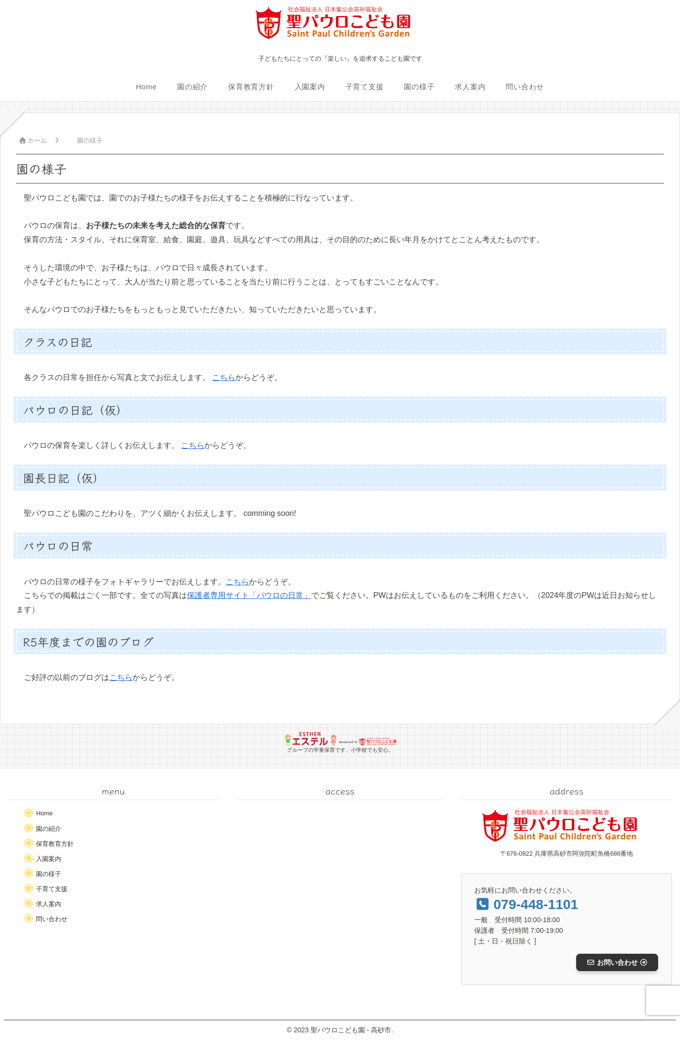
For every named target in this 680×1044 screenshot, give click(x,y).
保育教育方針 (55, 843)
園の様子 (48, 874)
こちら (223, 377)
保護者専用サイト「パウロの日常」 (249, 595)
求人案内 (48, 904)
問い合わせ (51, 919)
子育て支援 (51, 889)
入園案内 (48, 858)
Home (44, 813)
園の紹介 (48, 828)
